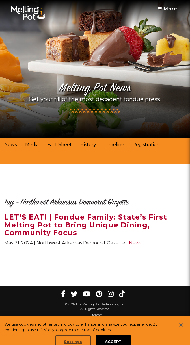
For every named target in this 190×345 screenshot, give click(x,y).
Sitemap (95, 315)
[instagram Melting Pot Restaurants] (111, 294)
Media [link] (32, 144)
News (135, 243)
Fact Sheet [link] (59, 144)
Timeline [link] (114, 144)
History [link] (88, 144)
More (167, 9)
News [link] (10, 144)
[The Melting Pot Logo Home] (28, 13)
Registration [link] (146, 144)
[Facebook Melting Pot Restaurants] (63, 294)
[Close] (181, 328)
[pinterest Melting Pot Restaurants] (99, 294)
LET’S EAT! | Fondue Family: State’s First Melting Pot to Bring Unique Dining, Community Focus (85, 225)
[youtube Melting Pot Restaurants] (86, 294)
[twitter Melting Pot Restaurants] (74, 294)
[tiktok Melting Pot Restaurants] (122, 294)
